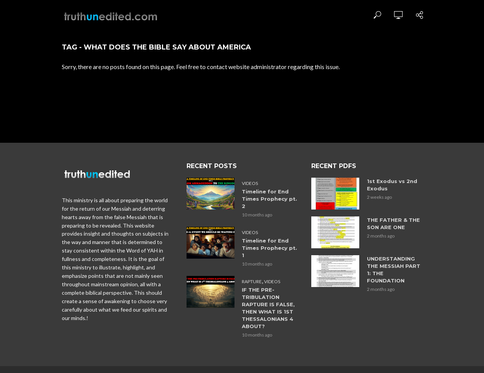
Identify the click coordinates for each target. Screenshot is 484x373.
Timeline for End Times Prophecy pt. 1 (269, 248)
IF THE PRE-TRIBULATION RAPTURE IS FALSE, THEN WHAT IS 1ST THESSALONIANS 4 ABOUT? (268, 308)
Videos (250, 183)
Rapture (252, 281)
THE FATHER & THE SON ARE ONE (393, 223)
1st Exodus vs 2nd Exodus (392, 184)
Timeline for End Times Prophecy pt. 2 (269, 198)
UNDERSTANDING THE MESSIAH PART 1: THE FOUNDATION (393, 270)
